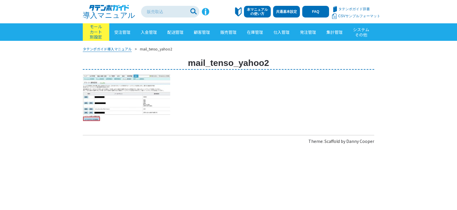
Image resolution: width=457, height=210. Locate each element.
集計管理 (334, 32)
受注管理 (122, 32)
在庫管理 (255, 32)
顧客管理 (202, 32)
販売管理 (228, 32)
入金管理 (149, 32)
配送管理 (175, 32)
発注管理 (308, 32)
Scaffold (332, 141)
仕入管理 (281, 32)
